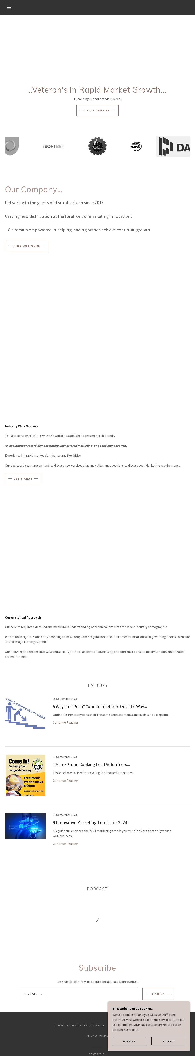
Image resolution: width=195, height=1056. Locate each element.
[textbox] (79, 994)
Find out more (27, 246)
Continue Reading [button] (65, 722)
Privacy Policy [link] (97, 1035)
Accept (168, 1041)
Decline (129, 1041)
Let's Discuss (97, 110)
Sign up (158, 994)
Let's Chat (23, 478)
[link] (97, 722)
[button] (9, 7)
